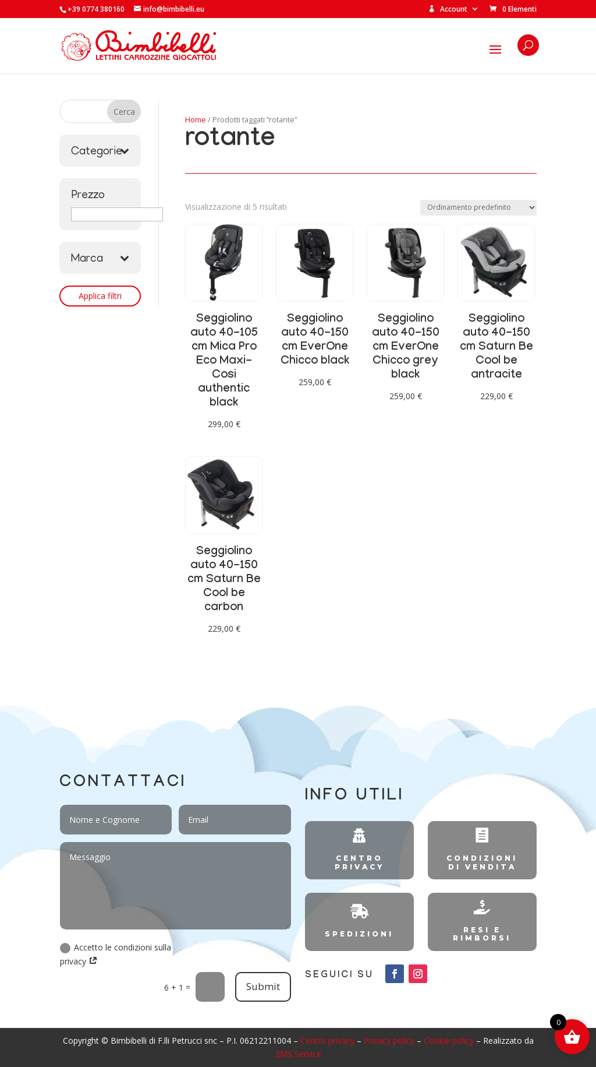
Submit (263, 986)
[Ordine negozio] (478, 208)
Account (447, 9)
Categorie (100, 152)
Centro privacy (327, 1040)
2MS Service (298, 1053)
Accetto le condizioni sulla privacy (115, 954)
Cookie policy (449, 1040)
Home (195, 119)
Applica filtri (100, 295)
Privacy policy (389, 1040)
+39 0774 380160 (96, 9)
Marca (100, 259)
